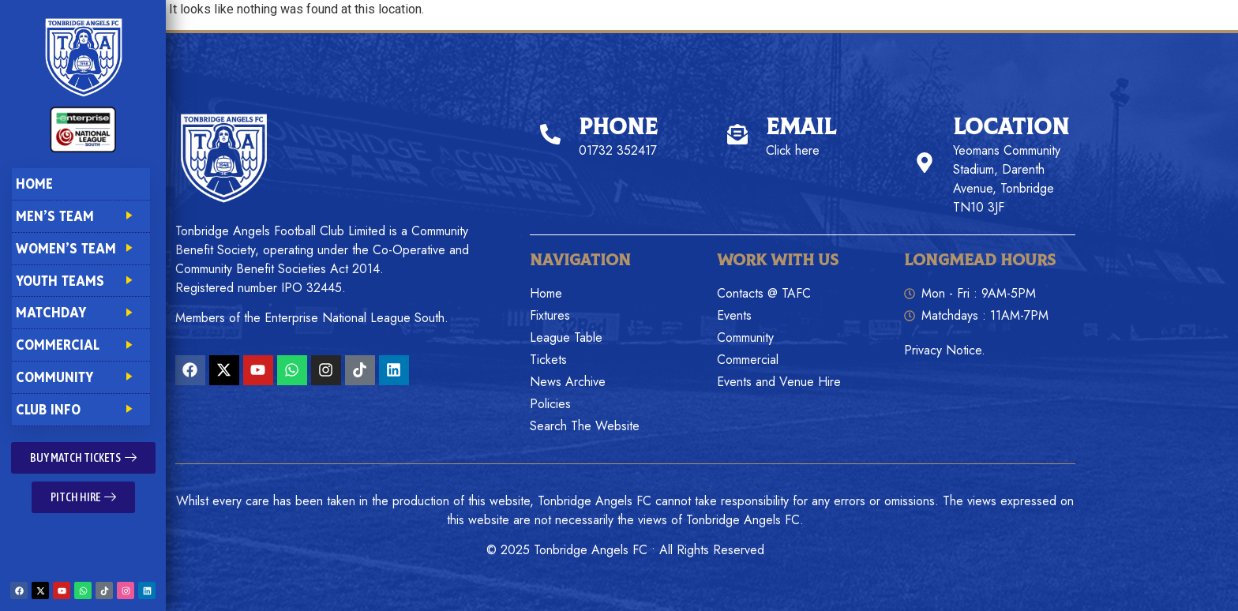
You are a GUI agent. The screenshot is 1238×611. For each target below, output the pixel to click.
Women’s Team (80, 248)
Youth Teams (80, 281)
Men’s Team (80, 216)
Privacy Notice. (944, 350)
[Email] (737, 134)
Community (80, 377)
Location (1011, 127)
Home (34, 183)
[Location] (924, 162)
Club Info (80, 409)
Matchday (80, 312)
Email (801, 127)
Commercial (80, 344)
